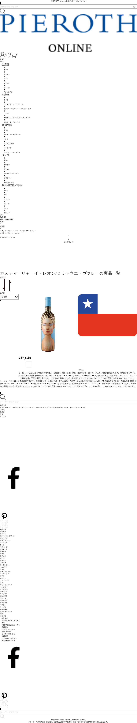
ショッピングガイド (8, 629)
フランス (3, 556)
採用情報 (5, 636)
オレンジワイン (5, 540)
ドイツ (2, 558)
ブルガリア (3, 596)
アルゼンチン (4, 565)
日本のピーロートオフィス (11, 620)
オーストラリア (5, 571)
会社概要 (5, 618)
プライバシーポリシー (9, 638)
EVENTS (3, 217)
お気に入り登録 (29, 364)
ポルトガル (3, 589)
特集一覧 (3, 616)
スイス (2, 576)
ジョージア (3, 600)
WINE (2, 62)
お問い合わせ (6, 631)
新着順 (4, 297)
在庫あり (81, 370)
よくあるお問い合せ (8, 634)
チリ (1, 582)
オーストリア (4, 574)
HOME (2, 221)
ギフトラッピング (6, 611)
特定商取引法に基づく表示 (11, 625)
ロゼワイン (3, 538)
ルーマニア (3, 591)
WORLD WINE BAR (6, 219)
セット (2, 545)
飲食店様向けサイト (8, 640)
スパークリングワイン (7, 536)
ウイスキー (3, 542)
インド (2, 569)
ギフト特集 (3, 609)
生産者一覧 (3, 549)
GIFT (1, 215)
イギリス (3, 598)
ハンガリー (3, 587)
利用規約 (5, 627)
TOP (1, 59)
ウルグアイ (3, 567)
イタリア (3, 560)
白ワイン (3, 534)
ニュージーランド (6, 585)
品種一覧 (3, 551)
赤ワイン (3, 531)
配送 (3, 623)
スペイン (3, 578)
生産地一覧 (3, 547)
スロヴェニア (4, 580)
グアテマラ (3, 602)
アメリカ (3, 562)
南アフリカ (3, 594)
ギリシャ (3, 605)
